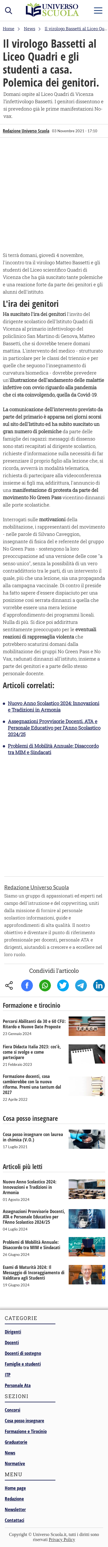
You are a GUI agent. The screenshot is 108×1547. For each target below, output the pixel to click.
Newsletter (15, 1509)
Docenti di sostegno (23, 1353)
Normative (15, 1463)
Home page (15, 1488)
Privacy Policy (62, 1539)
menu (98, 9)
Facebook (27, 985)
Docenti (12, 1342)
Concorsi (12, 1410)
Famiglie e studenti (23, 1364)
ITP (7, 1374)
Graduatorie (16, 1442)
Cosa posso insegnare (24, 1420)
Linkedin (99, 985)
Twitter (63, 985)
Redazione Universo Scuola (26, 131)
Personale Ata (18, 1385)
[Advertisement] (54, 196)
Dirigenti (13, 1331)
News (10, 1452)
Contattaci (14, 1520)
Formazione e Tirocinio (26, 1431)
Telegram (81, 985)
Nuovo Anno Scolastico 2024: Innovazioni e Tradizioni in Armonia (53, 706)
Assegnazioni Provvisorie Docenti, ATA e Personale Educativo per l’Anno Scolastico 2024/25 (54, 728)
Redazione (14, 1498)
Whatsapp (45, 985)
